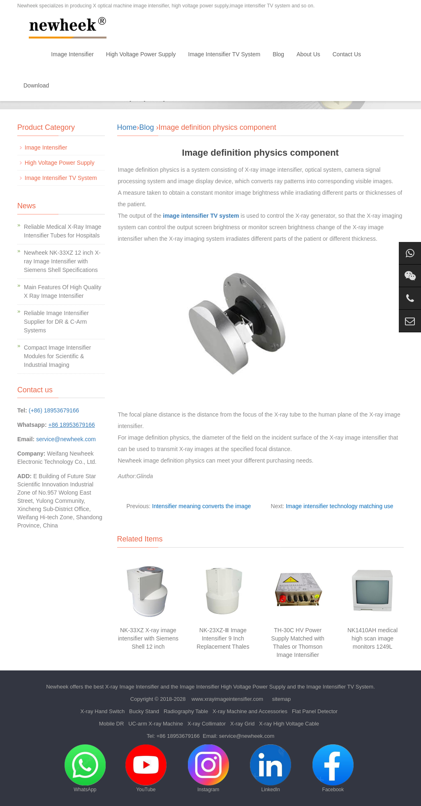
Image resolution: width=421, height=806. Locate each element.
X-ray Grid (242, 724)
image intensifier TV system (201, 215)
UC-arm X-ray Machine (155, 724)
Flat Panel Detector (315, 711)
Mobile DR (111, 724)
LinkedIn (270, 768)
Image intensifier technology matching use (339, 506)
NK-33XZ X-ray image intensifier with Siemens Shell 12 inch (148, 638)
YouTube (146, 768)
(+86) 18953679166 (54, 410)
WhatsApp (85, 768)
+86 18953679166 (178, 736)
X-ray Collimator (206, 724)
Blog (278, 54)
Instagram (208, 768)
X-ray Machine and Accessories (250, 711)
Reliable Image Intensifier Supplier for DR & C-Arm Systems (56, 322)
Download (36, 85)
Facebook (333, 768)
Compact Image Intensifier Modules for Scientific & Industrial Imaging (57, 356)
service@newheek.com (66, 439)
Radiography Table (186, 711)
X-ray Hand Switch (103, 711)
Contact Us (347, 54)
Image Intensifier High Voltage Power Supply (232, 687)
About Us (308, 54)
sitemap (281, 699)
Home (31, 54)
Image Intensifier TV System (224, 54)
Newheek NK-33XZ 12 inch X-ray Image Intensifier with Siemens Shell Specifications (62, 261)
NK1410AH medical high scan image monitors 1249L (372, 638)
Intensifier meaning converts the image (201, 506)
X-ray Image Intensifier (132, 687)
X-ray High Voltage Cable (289, 724)
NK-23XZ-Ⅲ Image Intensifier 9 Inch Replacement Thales (223, 638)
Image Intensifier (72, 54)
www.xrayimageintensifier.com (227, 699)
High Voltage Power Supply (141, 54)
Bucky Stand (144, 711)
